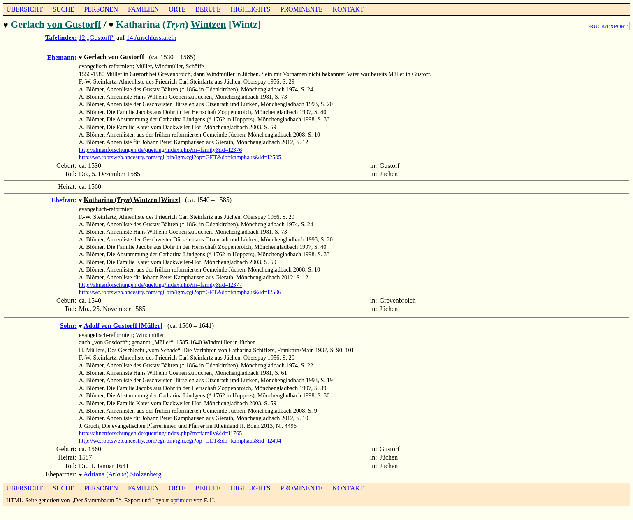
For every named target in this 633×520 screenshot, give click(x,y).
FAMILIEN (143, 9)
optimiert (181, 496)
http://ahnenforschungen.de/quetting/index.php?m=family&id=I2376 (160, 148)
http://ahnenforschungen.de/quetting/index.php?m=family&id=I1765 (160, 430)
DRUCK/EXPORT (607, 26)
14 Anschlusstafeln (151, 36)
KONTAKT (348, 9)
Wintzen (208, 24)
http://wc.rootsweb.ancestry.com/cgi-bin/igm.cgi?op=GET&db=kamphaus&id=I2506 (180, 289)
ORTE (177, 9)
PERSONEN (101, 9)
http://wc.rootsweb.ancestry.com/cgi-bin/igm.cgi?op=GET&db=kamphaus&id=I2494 (180, 437)
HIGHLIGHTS (251, 9)
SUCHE (63, 9)
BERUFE (207, 9)
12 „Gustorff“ (97, 36)
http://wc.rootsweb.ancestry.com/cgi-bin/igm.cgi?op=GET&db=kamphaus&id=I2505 (180, 155)
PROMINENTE (301, 9)
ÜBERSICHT (24, 9)
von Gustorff (74, 24)
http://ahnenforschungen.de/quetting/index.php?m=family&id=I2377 (160, 282)
